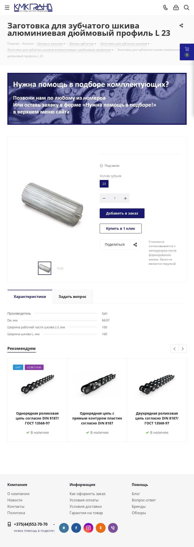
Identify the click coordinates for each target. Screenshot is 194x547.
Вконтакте (64, 528)
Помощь (140, 484)
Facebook (76, 528)
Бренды (139, 506)
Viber (113, 528)
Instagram (88, 528)
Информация (82, 484)
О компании (18, 493)
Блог (136, 493)
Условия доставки (86, 506)
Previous (175, 349)
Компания (17, 484)
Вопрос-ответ (144, 499)
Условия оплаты (84, 499)
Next (183, 349)
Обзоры (139, 512)
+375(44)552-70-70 (31, 524)
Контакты (15, 506)
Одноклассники (101, 528)
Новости (15, 499)
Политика (16, 512)
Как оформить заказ (87, 493)
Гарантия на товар (86, 512)
